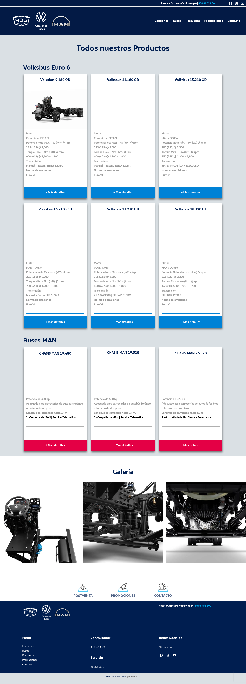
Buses (177, 21)
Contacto (233, 21)
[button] (5, 522)
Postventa (193, 21)
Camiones (161, 21)
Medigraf (135, 676)
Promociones (213, 21)
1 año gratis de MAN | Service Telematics (51, 417)
